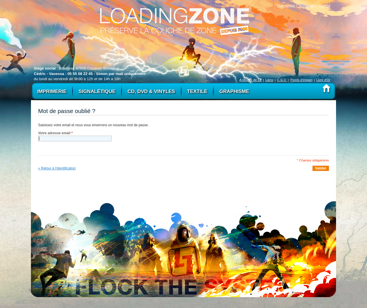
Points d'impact (301, 80)
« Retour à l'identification (57, 168)
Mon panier (307, 5)
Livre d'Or (323, 80)
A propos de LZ (250, 80)
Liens (269, 80)
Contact (324, 5)
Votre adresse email (55, 133)
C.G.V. (281, 80)
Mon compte (286, 5)
